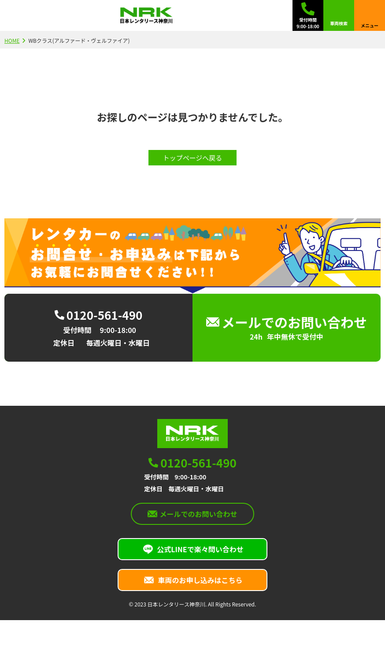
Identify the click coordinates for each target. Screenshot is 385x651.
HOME (11, 40)
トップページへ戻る (192, 157)
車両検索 (339, 23)
